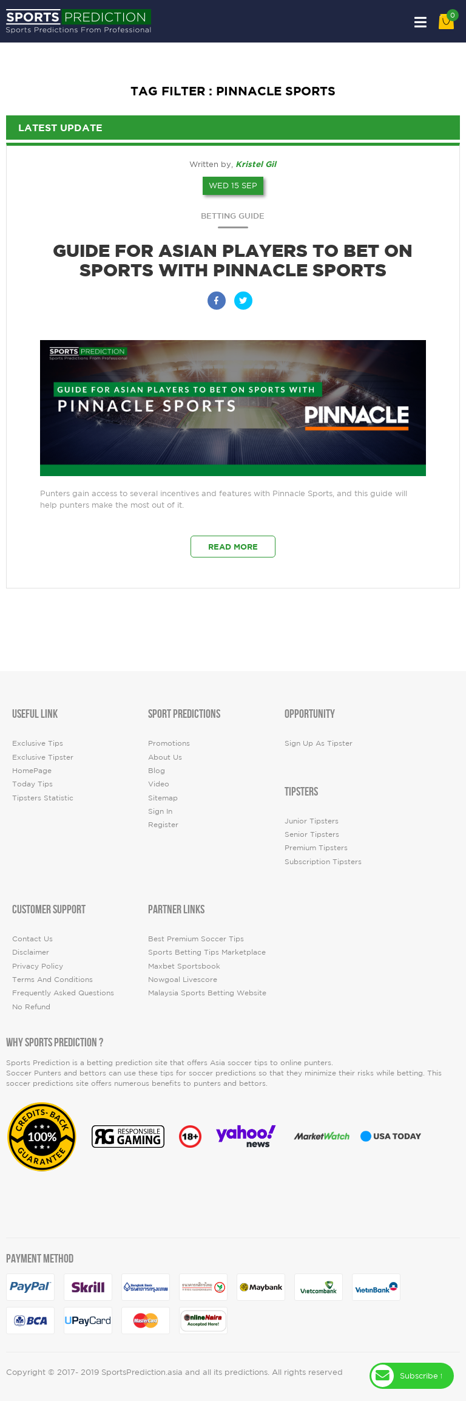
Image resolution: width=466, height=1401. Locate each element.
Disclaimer (30, 952)
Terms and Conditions (52, 979)
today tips (32, 784)
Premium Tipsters (316, 847)
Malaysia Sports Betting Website (207, 993)
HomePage (32, 770)
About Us (165, 757)
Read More (233, 546)
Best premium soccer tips (196, 939)
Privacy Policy (37, 966)
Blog (156, 770)
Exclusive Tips (37, 743)
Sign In (160, 811)
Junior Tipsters (312, 821)
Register (163, 824)
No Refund (31, 1007)
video (158, 784)
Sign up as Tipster (319, 743)
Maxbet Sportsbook (184, 966)
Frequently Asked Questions (63, 993)
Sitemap (163, 798)
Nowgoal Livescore (182, 979)
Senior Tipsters (312, 834)
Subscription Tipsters (323, 861)
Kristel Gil (255, 164)
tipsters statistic (42, 798)
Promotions (169, 743)
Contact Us (32, 939)
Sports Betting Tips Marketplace (207, 952)
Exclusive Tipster (42, 757)
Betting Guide (233, 215)
